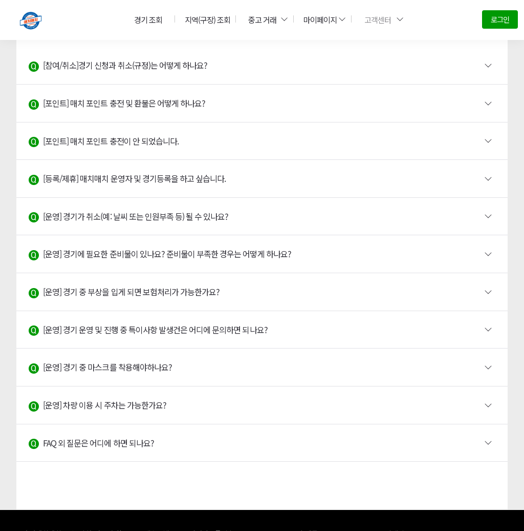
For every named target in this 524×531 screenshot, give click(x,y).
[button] (262, 66)
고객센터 (380, 19)
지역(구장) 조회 (204, 19)
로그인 (500, 19)
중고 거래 (264, 19)
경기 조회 (146, 19)
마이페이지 (321, 19)
